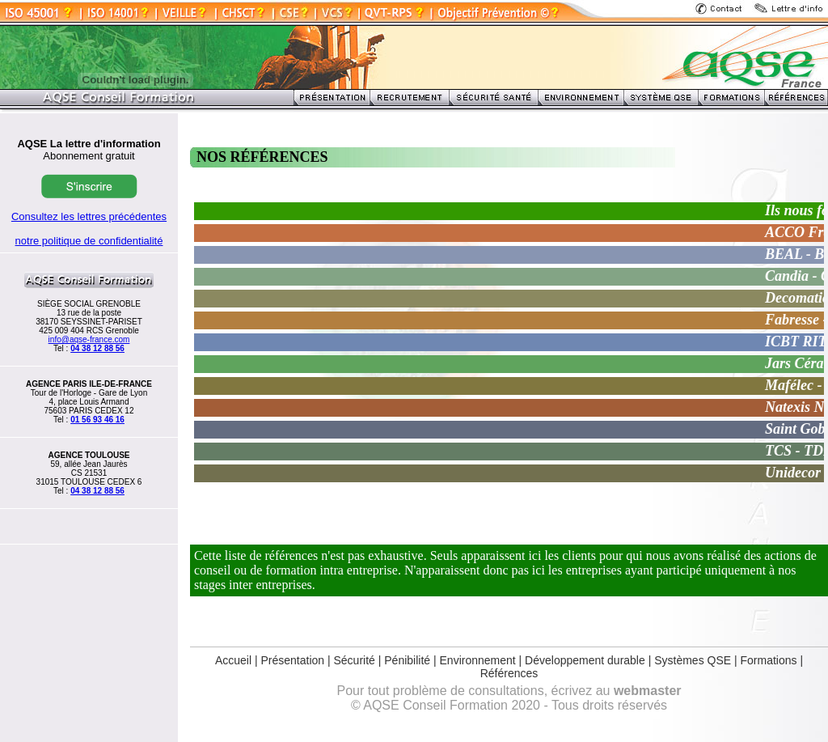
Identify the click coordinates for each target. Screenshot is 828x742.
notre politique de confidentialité (89, 241)
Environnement (478, 660)
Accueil (233, 660)
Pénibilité (407, 660)
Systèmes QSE (694, 660)
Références (509, 673)
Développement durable (585, 660)
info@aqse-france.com (89, 339)
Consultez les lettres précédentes (89, 216)
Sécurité (353, 660)
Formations (769, 660)
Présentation (292, 660)
